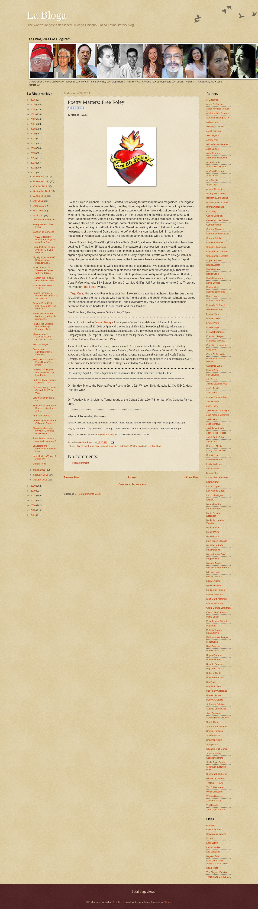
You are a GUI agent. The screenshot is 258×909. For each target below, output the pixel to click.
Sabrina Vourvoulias (216, 708)
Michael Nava (213, 572)
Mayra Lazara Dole (215, 554)
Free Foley (93, 446)
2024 (33, 109)
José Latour (212, 419)
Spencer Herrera (214, 758)
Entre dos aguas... (42, 415)
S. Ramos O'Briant (215, 704)
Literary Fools (39, 463)
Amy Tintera (212, 175)
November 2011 (41, 181)
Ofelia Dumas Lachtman (218, 607)
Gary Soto (211, 349)
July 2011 (38, 201)
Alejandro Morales (215, 126)
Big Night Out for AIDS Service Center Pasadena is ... (44, 260)
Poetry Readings (138, 446)
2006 (33, 505)
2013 (33, 162)
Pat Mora (210, 625)
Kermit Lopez (213, 455)
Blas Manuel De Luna (217, 202)
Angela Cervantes (215, 189)
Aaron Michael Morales (218, 108)
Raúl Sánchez (213, 646)
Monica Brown (213, 585)
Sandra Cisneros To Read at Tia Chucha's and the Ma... (45, 296)
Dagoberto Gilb (214, 260)
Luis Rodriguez (121, 446)
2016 (33, 148)
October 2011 (40, 186)
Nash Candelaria (214, 594)
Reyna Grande (213, 659)
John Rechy (212, 406)
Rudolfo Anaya (213, 695)
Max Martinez (213, 549)
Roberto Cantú (213, 673)
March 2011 (39, 470)
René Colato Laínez (216, 650)
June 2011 (38, 205)
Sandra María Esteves (217, 717)
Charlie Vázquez (214, 242)
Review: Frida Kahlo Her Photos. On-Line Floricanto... (44, 306)
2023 (33, 114)
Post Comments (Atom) (89, 494)
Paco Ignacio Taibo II (216, 621)
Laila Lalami (212, 842)
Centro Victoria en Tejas (45, 219)
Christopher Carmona (217, 251)
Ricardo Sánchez (215, 664)
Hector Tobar (212, 370)
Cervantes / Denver (216, 834)
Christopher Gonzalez (217, 256)
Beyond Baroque (103, 322)
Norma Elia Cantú (215, 603)
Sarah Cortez (213, 722)
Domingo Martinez (215, 300)
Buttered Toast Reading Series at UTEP (44, 381)
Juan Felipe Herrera (216, 433)
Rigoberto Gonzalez (216, 668)
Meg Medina (212, 558)
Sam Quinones (213, 713)
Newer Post (72, 477)
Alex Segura (212, 135)
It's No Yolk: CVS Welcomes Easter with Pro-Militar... (43, 270)
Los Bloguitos (213, 851)
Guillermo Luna (214, 365)
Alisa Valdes (212, 149)
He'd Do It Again (41, 344)
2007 (33, 500)
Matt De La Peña (214, 545)
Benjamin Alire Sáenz (217, 198)
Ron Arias (211, 682)
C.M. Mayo (211, 211)
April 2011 (38, 215)
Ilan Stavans (212, 374)
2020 (33, 129)
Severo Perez (213, 735)
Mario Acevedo (213, 527)
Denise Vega (212, 287)
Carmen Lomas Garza (217, 233)
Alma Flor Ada (213, 153)
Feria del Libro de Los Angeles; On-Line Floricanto (44, 250)
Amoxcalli (211, 825)
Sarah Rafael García (216, 726)
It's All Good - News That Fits (42, 286)
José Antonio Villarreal (217, 415)
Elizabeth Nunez (214, 309)
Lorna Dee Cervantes (217, 477)
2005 (33, 510)
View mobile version (132, 484)
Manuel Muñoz (213, 504)
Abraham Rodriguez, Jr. (218, 117)
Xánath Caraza (213, 800)
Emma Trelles (213, 318)
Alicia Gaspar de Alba (217, 144)
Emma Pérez (212, 314)
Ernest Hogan (213, 327)
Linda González (214, 459)
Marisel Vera (212, 532)
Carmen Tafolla (213, 238)
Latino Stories (213, 847)
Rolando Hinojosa (215, 677)
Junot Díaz (211, 441)
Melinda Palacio (86, 442)
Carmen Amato (213, 224)
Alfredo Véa (212, 140)
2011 (33, 172)
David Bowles (213, 282)
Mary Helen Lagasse (216, 541)
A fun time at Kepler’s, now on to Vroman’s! (44, 439)
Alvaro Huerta (213, 162)
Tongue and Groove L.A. (218, 876)
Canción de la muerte (43, 232)
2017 (33, 143)
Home (132, 477)
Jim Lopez (211, 392)
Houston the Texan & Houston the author (44, 279)
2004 (33, 515)
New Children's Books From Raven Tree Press (44, 362)
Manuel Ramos (214, 508)
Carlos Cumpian (214, 215)
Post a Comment (80, 463)
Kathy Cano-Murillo (215, 450)
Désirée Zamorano (215, 291)
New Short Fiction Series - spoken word (217, 862)
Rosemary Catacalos (216, 690)
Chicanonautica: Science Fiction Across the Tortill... (43, 337)
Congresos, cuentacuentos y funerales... (42, 352)
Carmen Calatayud (215, 229)
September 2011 (42, 191)
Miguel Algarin (213, 581)
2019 (33, 133)
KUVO (209, 838)
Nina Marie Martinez (216, 599)
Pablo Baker (212, 616)
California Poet (213, 829)
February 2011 (41, 474)
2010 (33, 486)
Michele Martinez (214, 576)
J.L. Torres (211, 379)
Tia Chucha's (154, 446)
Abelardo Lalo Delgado (217, 113)
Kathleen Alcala (214, 446)
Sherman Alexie (214, 740)
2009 (33, 490)
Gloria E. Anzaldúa (215, 354)
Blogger (167, 902)
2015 (33, 153)
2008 (33, 495)
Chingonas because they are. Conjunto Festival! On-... (43, 431)
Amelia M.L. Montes (216, 166)
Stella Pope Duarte (215, 762)
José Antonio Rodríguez (218, 410)
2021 (33, 124)
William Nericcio (214, 796)
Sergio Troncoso (214, 731)
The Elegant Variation (217, 872)
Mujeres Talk (212, 856)
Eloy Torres (81, 446)
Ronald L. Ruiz (213, 686)
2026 (33, 99)
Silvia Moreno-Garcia (216, 749)
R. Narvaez (212, 642)
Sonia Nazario (213, 753)
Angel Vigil (211, 184)
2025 (33, 104)
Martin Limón (212, 536)
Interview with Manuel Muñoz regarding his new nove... (44, 316)
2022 (33, 119)
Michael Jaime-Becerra (218, 567)
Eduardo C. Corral (215, 305)
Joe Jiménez (212, 401)
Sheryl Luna (212, 744)
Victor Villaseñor (214, 791)
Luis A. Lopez (213, 486)
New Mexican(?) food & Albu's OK (44, 457)
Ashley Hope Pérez (216, 193)
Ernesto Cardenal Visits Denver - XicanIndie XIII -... (44, 408)
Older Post (191, 477)
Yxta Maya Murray (215, 809)
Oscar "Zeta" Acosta (216, 612)
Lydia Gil (210, 499)
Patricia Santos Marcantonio (214, 631)
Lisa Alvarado (213, 468)
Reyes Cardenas (214, 655)
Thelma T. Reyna (214, 783)
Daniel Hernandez (215, 278)
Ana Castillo (212, 180)
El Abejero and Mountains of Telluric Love (44, 448)
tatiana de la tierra (215, 778)
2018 (33, 138)
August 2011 (40, 196)
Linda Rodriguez (214, 464)
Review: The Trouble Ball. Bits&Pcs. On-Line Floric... (43, 372)
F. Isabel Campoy (215, 332)
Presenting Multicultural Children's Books (44, 421)
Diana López (212, 296)
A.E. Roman (212, 99)
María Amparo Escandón (213, 514)
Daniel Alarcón (213, 269)
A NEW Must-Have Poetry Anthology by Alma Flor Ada (44, 239)
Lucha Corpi (212, 481)
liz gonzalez (212, 473)
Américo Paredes (215, 171)
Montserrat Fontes (215, 590)
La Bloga (46, 15)
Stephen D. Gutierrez (217, 774)
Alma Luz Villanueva (216, 157)
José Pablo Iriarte (215, 428)
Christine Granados (216, 247)
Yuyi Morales (212, 805)
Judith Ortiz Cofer (215, 437)
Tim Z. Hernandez (215, 787)
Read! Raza (212, 868)
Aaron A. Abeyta (214, 104)
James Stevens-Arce (216, 383)
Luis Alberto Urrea (215, 490)
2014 (33, 158)
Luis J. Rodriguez (215, 495)
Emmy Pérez (212, 323)
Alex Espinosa (213, 131)
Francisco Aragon (215, 336)
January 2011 (40, 479)
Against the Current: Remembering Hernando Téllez (43, 327)
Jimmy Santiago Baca (217, 397)
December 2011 (41, 176)
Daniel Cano (212, 274)
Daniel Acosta (213, 265)
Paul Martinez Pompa (217, 637)
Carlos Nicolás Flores (217, 220)
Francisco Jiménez (215, 340)
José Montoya (213, 424)
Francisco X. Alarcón (216, 345)
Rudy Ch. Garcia (214, 699)
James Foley (106, 446)
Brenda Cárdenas (215, 206)
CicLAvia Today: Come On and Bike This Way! (44, 390)
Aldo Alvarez (212, 122)
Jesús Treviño (213, 388)
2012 (33, 167)
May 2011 (38, 210)
